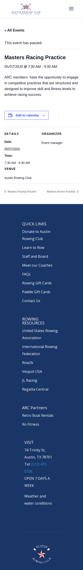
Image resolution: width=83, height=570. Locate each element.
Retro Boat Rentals (38, 415)
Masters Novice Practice (61, 191)
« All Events (14, 30)
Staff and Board (35, 256)
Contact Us (31, 300)
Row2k (27, 362)
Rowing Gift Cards (37, 283)
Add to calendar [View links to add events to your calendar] (27, 115)
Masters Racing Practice (21, 191)
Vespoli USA (32, 371)
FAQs (26, 274)
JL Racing (29, 380)
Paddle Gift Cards (36, 291)
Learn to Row (33, 247)
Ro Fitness (30, 424)
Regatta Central (35, 389)
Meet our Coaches (37, 265)
